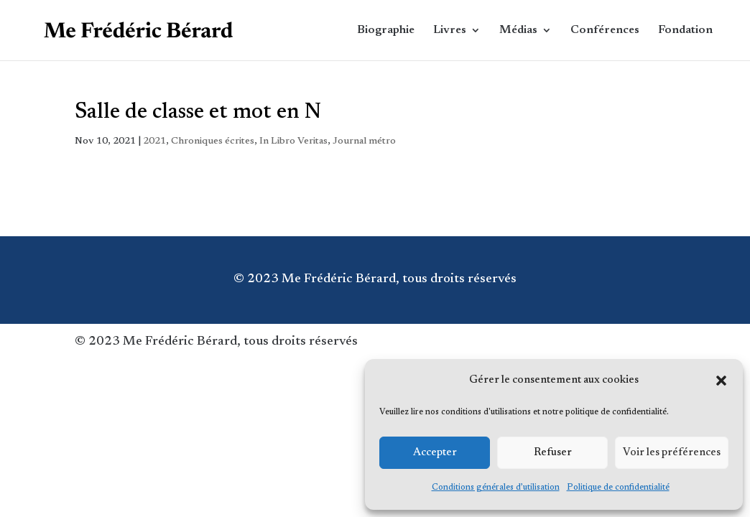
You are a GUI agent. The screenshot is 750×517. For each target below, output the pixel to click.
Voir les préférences (672, 452)
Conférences (604, 30)
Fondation (685, 30)
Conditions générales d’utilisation (496, 487)
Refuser (553, 452)
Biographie (386, 30)
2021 (154, 141)
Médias (518, 30)
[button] (721, 380)
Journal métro (364, 141)
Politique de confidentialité (618, 487)
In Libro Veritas (293, 141)
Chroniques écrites (212, 141)
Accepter (435, 452)
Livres (449, 30)
